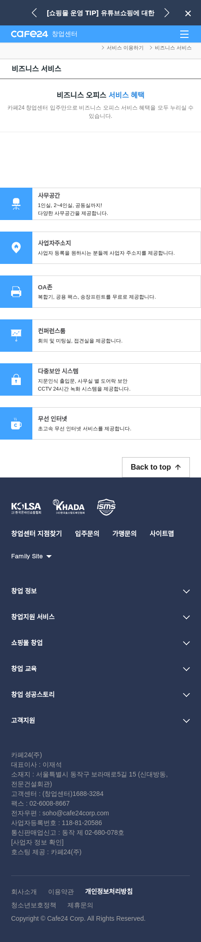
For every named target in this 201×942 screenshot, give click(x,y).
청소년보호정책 (33, 905)
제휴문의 (80, 905)
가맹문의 (124, 534)
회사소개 (24, 891)
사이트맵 (162, 534)
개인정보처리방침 (109, 891)
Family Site (27, 555)
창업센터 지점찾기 (36, 534)
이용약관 (61, 891)
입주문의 (87, 534)
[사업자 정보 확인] (37, 842)
